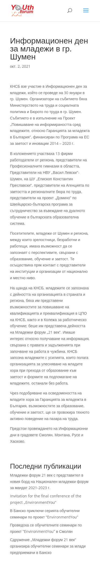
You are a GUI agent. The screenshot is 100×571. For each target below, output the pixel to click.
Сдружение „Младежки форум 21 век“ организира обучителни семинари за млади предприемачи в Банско (48, 546)
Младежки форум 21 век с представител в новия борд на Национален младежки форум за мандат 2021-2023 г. (49, 481)
